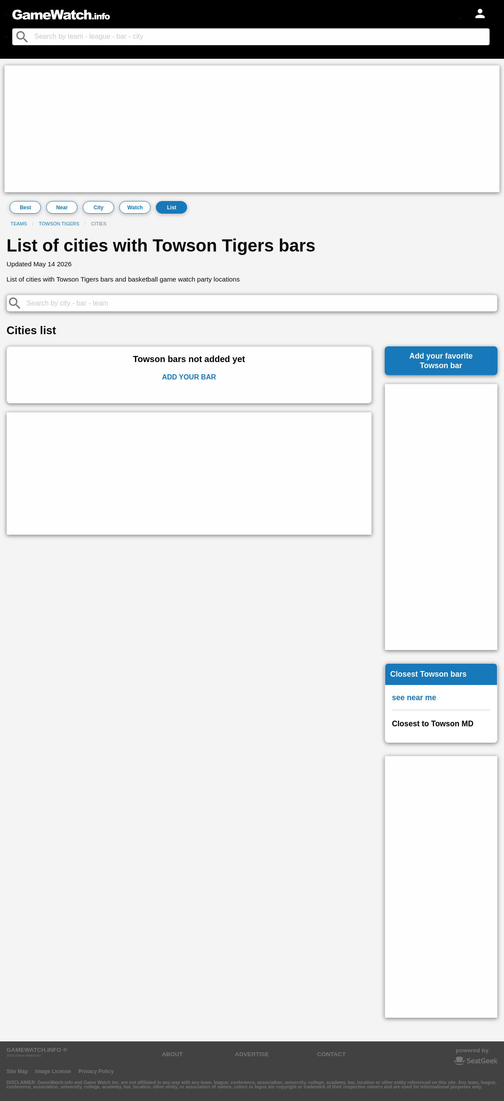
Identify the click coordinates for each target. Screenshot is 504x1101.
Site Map (17, 1071)
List (171, 208)
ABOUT (172, 1054)
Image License (53, 1071)
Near (62, 208)
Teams (18, 223)
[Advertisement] (252, 129)
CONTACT (331, 1054)
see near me (414, 697)
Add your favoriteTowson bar (441, 361)
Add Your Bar (189, 377)
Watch (135, 208)
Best (25, 208)
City (99, 208)
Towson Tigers (59, 223)
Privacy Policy (96, 1071)
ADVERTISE (252, 1054)
